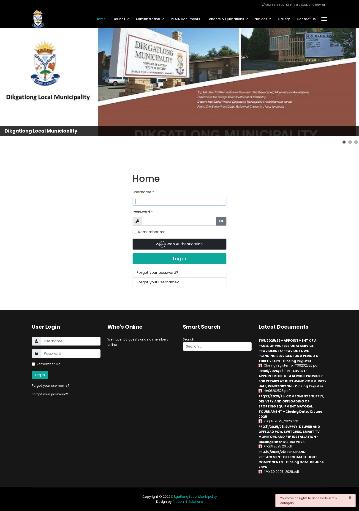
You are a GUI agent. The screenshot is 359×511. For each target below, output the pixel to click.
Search (188, 339)
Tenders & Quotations (225, 19)
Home (101, 19)
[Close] (350, 497)
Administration (148, 19)
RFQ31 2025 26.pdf (278, 446)
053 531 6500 (274, 5)
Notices (261, 19)
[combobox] (217, 346)
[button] (344, 142)
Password (143, 212)
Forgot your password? (157, 272)
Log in (179, 259)
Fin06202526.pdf (277, 391)
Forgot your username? (157, 282)
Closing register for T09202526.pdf (291, 365)
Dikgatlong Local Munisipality (194, 496)
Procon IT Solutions (188, 501)
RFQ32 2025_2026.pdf (281, 421)
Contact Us (306, 19)
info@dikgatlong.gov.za (307, 5)
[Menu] (324, 19)
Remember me (152, 231)
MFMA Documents (185, 19)
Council (118, 19)
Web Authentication (179, 244)
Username (143, 192)
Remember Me (48, 364)
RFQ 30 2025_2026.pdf (281, 471)
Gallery (284, 19)
